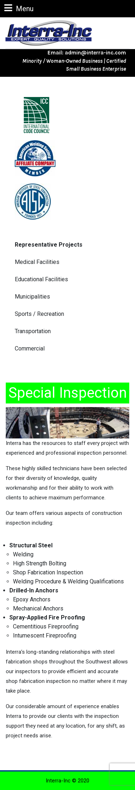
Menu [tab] (18, 8)
